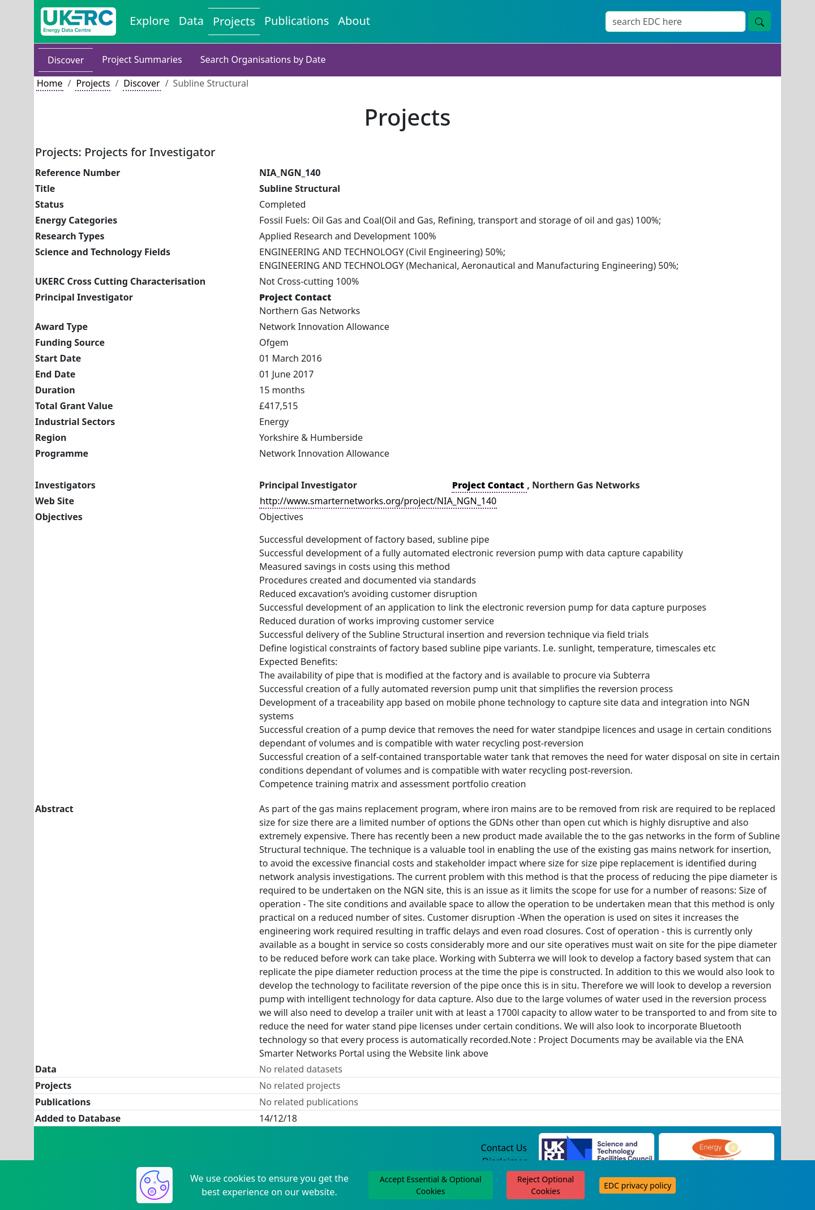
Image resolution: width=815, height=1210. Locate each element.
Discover (66, 60)
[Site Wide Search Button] (759, 21)
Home (50, 83)
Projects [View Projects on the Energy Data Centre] (234, 21)
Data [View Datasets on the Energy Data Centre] (191, 20)
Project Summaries (142, 59)
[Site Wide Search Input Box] (675, 21)
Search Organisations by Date (263, 59)
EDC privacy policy (637, 1185)
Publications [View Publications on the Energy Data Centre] (296, 20)
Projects (93, 83)
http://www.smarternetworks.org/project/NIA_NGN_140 (378, 501)
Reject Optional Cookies (545, 1185)
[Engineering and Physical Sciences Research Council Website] (716, 1148)
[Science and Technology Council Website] (597, 1148)
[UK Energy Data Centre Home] (78, 21)
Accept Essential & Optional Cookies (431, 1185)
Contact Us (504, 1148)
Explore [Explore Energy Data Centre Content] (149, 20)
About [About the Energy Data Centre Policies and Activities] (354, 20)
